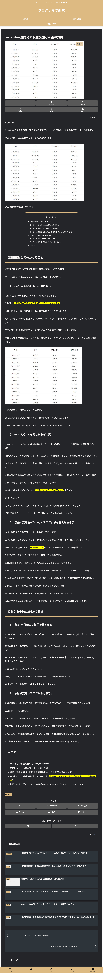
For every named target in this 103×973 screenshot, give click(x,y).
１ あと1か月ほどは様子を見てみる (45, 235)
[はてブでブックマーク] (43, 103)
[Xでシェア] (12, 103)
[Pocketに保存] (59, 103)
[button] (90, 103)
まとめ (30, 242)
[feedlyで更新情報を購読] (48, 823)
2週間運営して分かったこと (39, 215)
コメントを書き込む (51, 937)
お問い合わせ (71, 965)
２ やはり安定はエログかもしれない (46, 238)
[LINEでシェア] (75, 103)
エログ (8, 792)
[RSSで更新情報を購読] (54, 823)
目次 (47, 210)
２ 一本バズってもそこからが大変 (45, 223)
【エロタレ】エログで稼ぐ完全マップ (49, 965)
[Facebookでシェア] (27, 103)
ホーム (29, 965)
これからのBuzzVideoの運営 (39, 231)
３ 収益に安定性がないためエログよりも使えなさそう (53, 227)
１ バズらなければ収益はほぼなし (45, 219)
